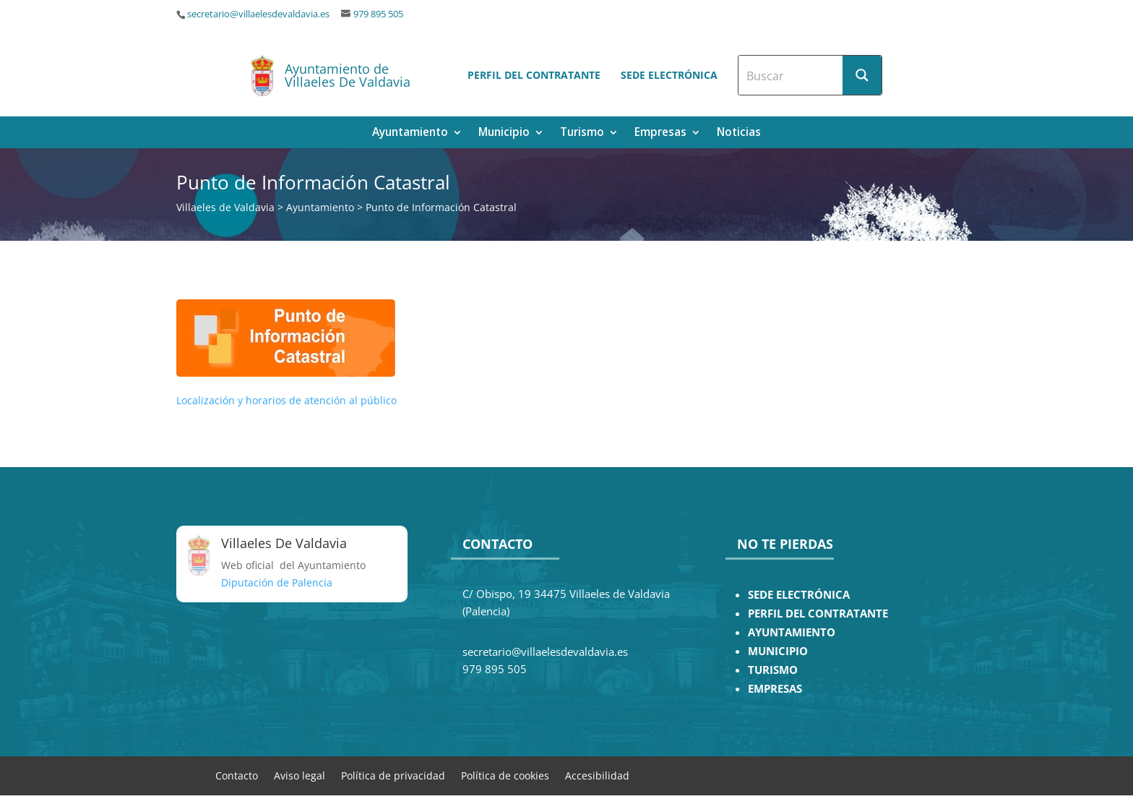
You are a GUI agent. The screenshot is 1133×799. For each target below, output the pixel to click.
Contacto (236, 775)
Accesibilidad (597, 775)
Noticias (739, 133)
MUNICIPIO (778, 651)
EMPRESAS (775, 688)
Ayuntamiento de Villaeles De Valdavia (347, 75)
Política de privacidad (393, 775)
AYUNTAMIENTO (791, 632)
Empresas (660, 133)
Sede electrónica (669, 75)
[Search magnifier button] (862, 75)
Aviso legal (299, 775)
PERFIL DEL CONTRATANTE (818, 613)
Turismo (582, 133)
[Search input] (791, 75)
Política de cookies (505, 775)
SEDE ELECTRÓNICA (799, 594)
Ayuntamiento (410, 133)
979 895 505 (378, 14)
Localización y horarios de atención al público (286, 400)
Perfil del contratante (534, 75)
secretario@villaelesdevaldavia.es (258, 14)
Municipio (504, 133)
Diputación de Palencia (276, 582)
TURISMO (773, 670)
